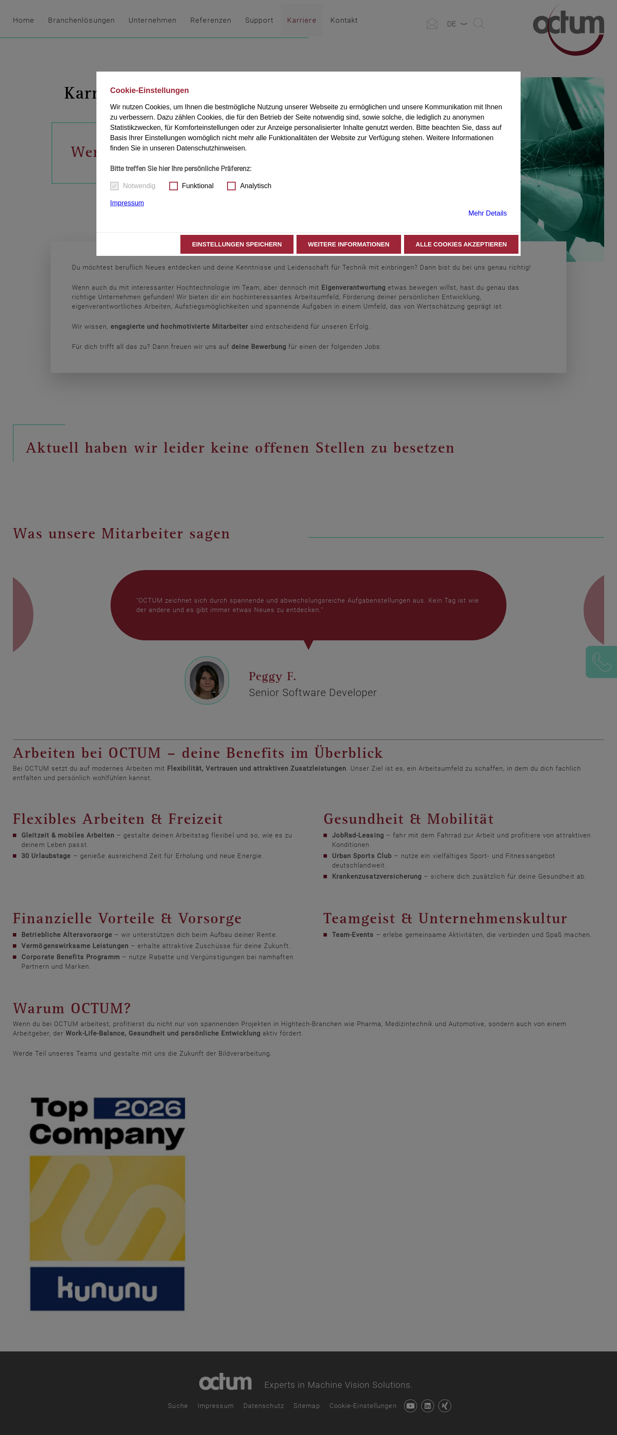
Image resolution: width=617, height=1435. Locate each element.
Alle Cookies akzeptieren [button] (461, 244)
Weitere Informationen (348, 244)
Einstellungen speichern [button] (237, 244)
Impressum (127, 203)
